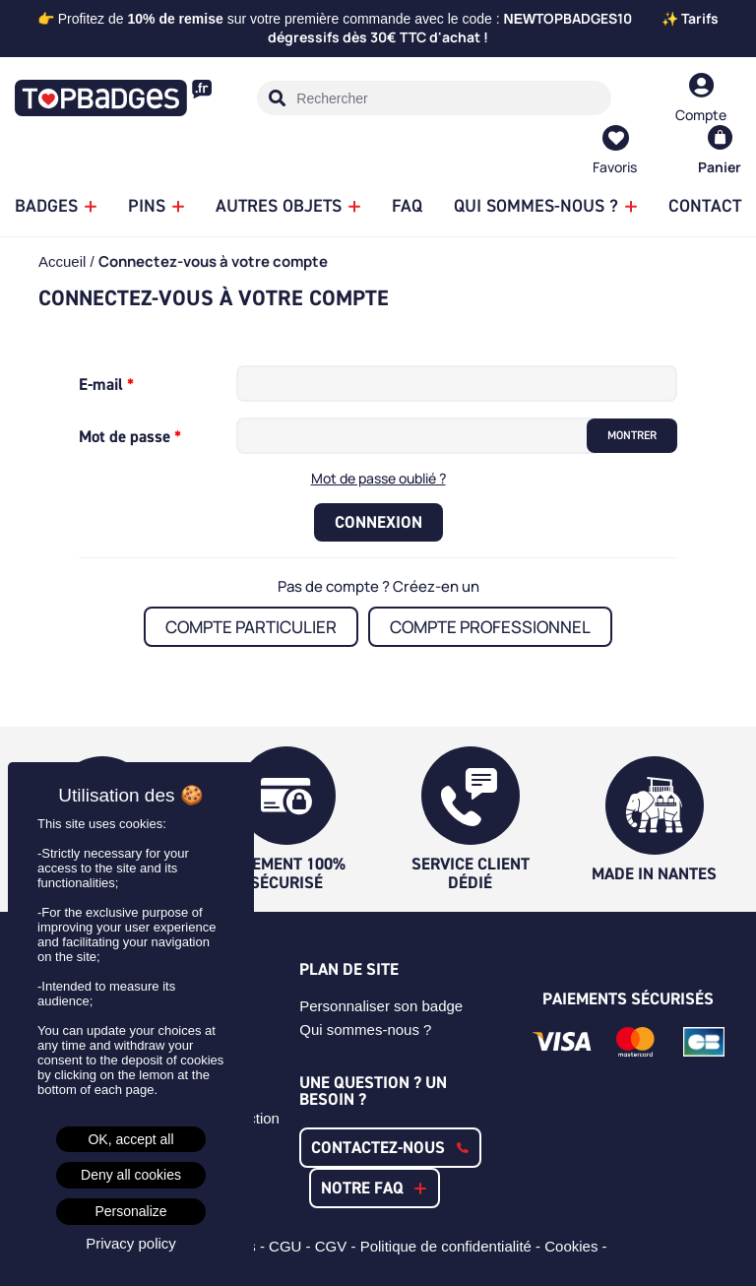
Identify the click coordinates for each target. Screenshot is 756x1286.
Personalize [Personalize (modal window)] (130, 1211)
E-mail (103, 383)
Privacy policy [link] (131, 1243)
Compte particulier (251, 626)
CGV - (337, 1246)
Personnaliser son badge (381, 1005)
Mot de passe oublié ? (378, 478)
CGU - (292, 1246)
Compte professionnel (490, 626)
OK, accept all (130, 1139)
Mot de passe (126, 435)
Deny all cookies (131, 1175)
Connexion (378, 522)
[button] (390, 1147)
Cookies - (577, 1246)
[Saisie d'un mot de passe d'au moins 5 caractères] (417, 436)
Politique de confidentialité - (452, 1246)
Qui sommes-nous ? (365, 1029)
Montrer (632, 435)
